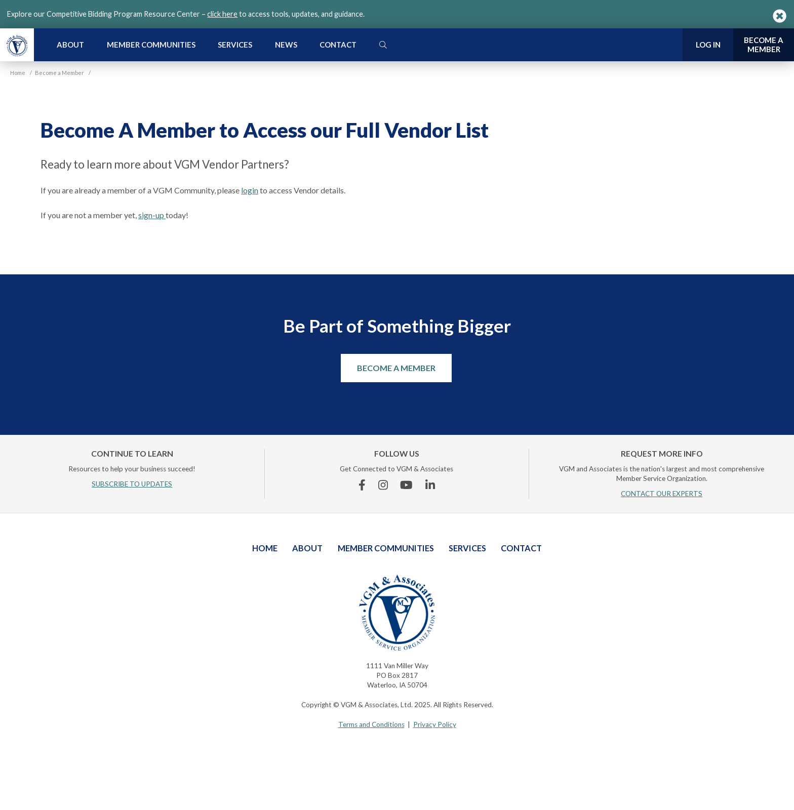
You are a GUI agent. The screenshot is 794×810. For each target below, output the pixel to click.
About (70, 44)
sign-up (152, 215)
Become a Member (396, 368)
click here (222, 14)
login (249, 190)
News (286, 44)
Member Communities (151, 44)
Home (264, 548)
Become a (763, 44)
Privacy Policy (434, 724)
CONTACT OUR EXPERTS (661, 494)
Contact (338, 44)
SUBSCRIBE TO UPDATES (132, 484)
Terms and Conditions (371, 724)
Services (235, 44)
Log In (708, 44)
